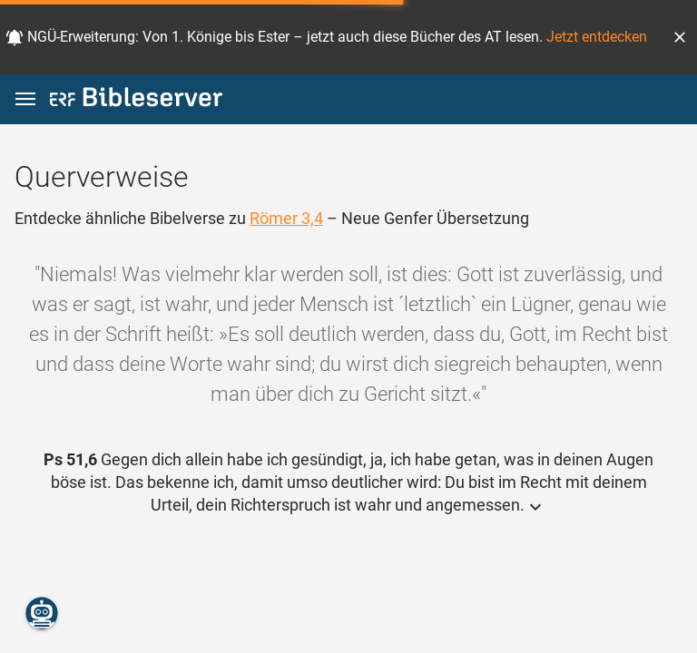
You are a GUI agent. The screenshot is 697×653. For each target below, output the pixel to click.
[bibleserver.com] (136, 100)
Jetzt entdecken (596, 36)
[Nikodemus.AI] (41, 613)
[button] (680, 37)
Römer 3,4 (286, 218)
